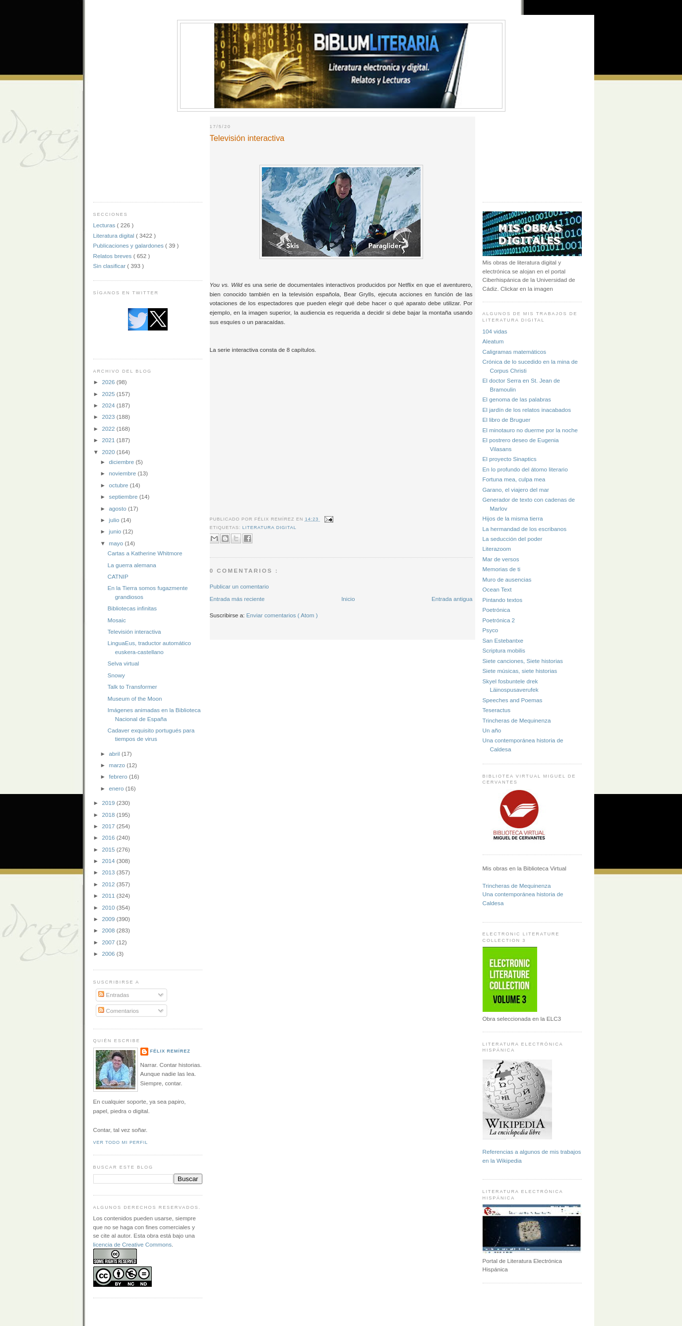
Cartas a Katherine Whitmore (145, 553)
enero (117, 788)
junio (116, 531)
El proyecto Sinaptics (510, 459)
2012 (109, 884)
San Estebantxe (503, 640)
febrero (119, 776)
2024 (109, 405)
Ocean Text (497, 589)
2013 (109, 872)
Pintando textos (503, 600)
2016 (109, 837)
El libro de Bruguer (507, 419)
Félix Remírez (170, 1051)
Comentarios (118, 1010)
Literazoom (497, 548)
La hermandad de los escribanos (525, 529)
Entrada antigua (452, 599)
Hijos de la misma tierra (513, 518)
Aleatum (493, 341)
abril (115, 753)
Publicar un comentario (239, 586)
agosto (118, 508)
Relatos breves (113, 256)
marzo (118, 765)
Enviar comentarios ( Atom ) (282, 615)
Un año (492, 730)
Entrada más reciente (237, 599)
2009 (109, 919)
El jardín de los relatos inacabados (527, 409)
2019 (109, 802)
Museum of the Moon (135, 698)
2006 (109, 953)
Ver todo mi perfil (120, 1142)
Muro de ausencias (507, 579)
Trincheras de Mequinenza (517, 720)
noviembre (123, 473)
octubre (119, 485)
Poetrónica (496, 609)
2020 (109, 452)
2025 (109, 394)
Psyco (490, 630)
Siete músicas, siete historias (520, 670)
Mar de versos (501, 559)
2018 (109, 814)
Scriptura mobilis (504, 650)
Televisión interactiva (134, 631)
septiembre (124, 496)
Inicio (348, 599)
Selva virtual (123, 663)
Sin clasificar (110, 266)
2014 (109, 861)
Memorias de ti (502, 569)
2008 (109, 930)
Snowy (116, 675)
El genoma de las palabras (517, 399)
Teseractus (497, 710)
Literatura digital (114, 235)
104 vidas (495, 331)
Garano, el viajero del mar (516, 489)
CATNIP (118, 576)
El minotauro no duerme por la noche (530, 430)
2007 (109, 942)
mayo (117, 543)
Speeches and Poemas (513, 700)
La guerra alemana (132, 565)
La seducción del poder (513, 538)
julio (115, 520)
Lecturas (105, 225)
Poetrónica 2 (499, 620)
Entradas (113, 995)
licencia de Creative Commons (132, 1244)
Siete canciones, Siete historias (523, 661)
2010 (109, 907)
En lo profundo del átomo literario (525, 469)
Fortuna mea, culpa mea (514, 479)
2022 (109, 428)
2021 (109, 440)
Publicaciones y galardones (129, 245)
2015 (109, 849)
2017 (109, 826)
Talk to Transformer (132, 686)
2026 (109, 382)
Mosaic (117, 620)
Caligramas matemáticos (515, 351)
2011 (109, 895)
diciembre (122, 462)
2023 (109, 416)
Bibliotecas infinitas (132, 608)
